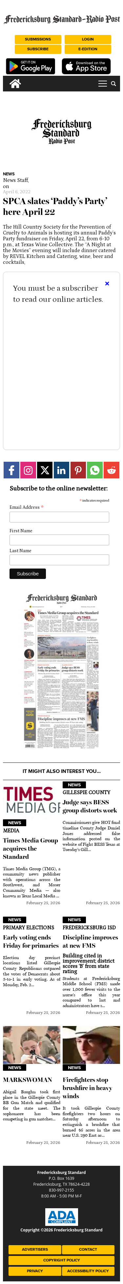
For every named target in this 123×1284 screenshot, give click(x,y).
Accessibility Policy (88, 1271)
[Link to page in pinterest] (78, 470)
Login (88, 39)
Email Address (27, 508)
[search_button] (113, 83)
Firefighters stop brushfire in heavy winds (87, 1088)
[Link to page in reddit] (111, 470)
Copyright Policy (61, 1260)
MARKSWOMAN (27, 1079)
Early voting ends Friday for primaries (31, 941)
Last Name (20, 551)
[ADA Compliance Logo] (61, 1224)
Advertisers (35, 1249)
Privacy (35, 1271)
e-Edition (87, 49)
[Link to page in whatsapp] (95, 470)
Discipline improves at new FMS (90, 941)
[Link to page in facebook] (11, 470)
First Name (21, 531)
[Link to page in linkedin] (62, 470)
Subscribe (38, 49)
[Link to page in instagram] (28, 470)
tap (102, 84)
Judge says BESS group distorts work (90, 806)
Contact (88, 1249)
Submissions (38, 39)
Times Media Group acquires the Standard (30, 848)
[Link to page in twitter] (45, 470)
